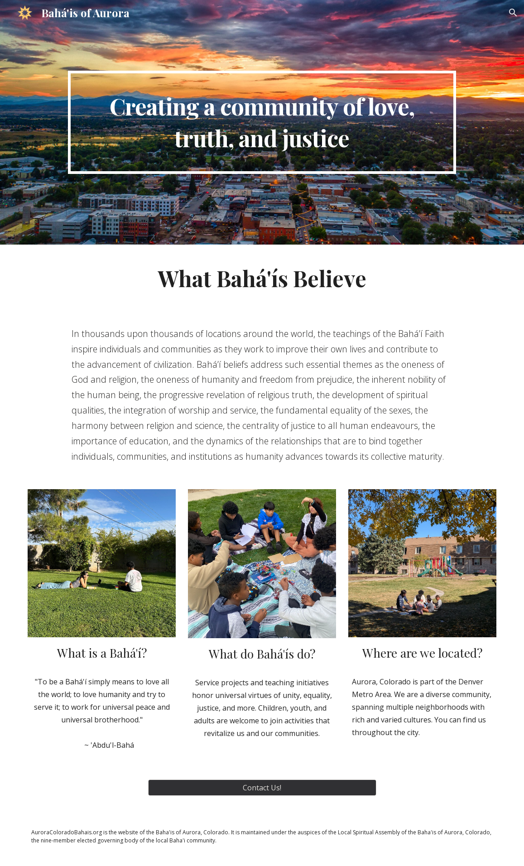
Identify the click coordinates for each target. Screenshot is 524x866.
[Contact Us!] (262, 787)
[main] (262, 122)
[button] (513, 13)
